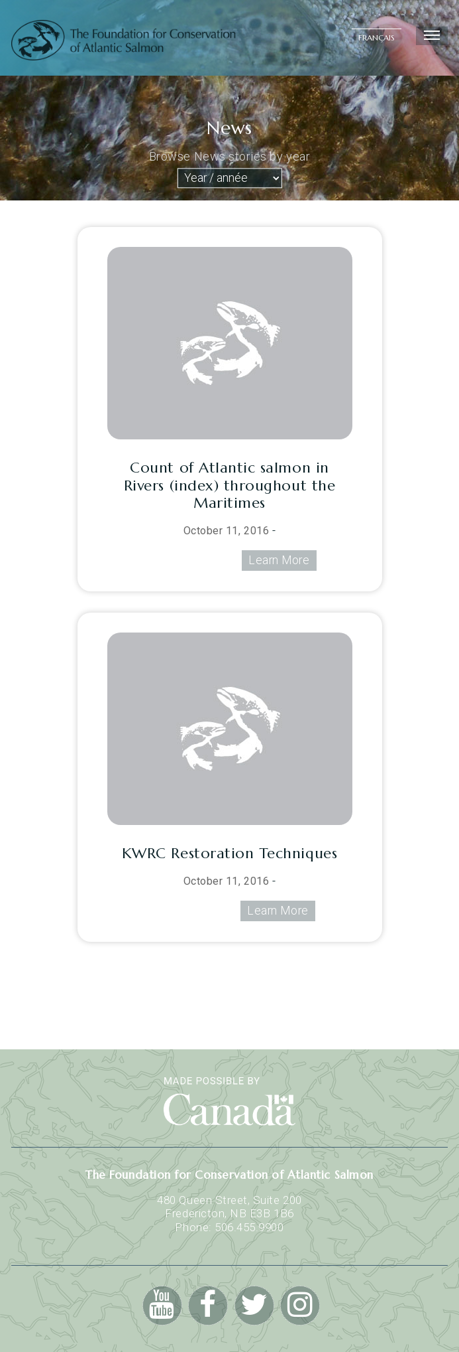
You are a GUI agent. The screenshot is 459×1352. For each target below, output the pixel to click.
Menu (431, 35)
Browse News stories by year (229, 156)
